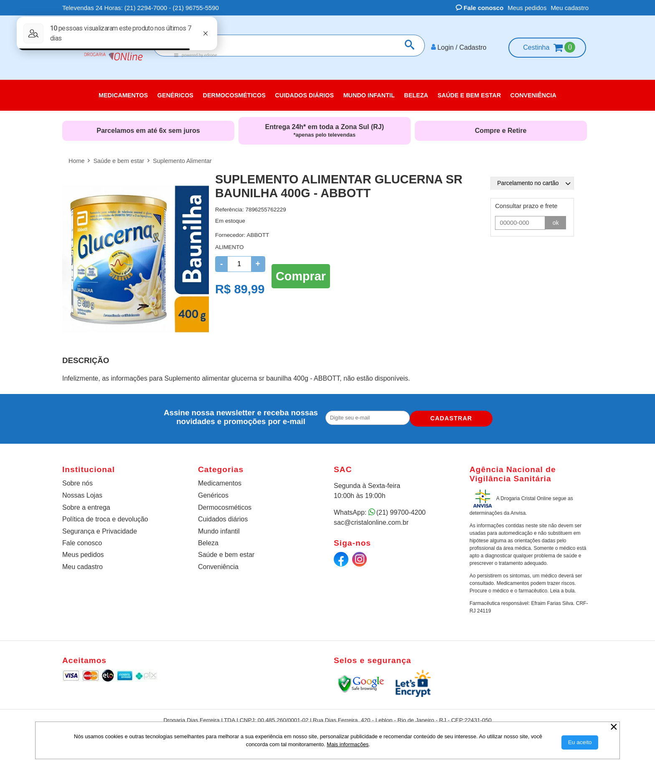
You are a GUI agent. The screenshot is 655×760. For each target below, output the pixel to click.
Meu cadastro (570, 7)
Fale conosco (480, 7)
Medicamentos (219, 480)
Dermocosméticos (224, 504)
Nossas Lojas (82, 492)
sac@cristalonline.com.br (371, 519)
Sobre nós (77, 480)
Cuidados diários (223, 516)
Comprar (301, 272)
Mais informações (347, 744)
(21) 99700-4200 (401, 509)
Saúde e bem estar (226, 551)
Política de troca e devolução (105, 516)
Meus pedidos (527, 7)
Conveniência (218, 563)
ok (556, 219)
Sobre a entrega (86, 504)
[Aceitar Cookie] (580, 742)
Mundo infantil (219, 527)
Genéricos (213, 492)
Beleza (208, 540)
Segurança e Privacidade (99, 527)
